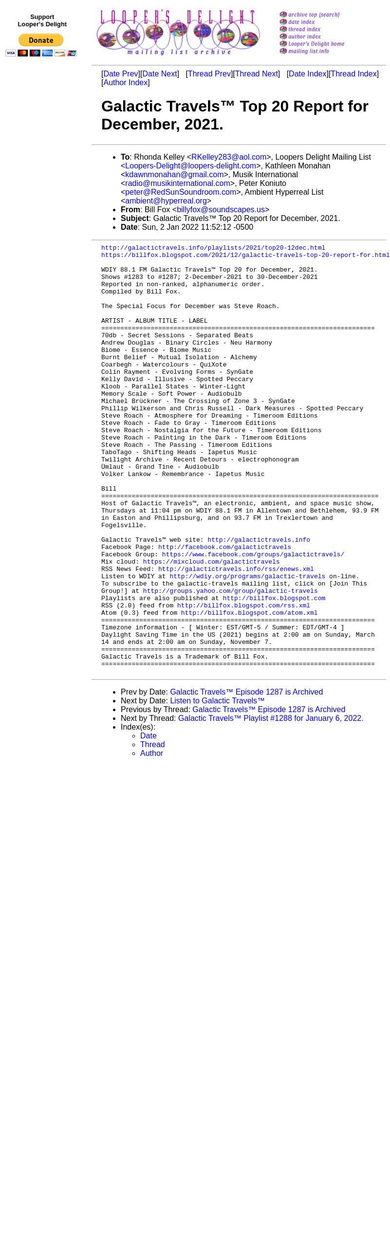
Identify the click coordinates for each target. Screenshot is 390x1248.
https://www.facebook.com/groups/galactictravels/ (253, 616)
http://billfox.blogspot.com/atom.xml (249, 686)
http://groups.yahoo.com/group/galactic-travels (230, 660)
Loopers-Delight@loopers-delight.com (190, 166)
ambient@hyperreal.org (165, 201)
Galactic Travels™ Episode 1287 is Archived (246, 778)
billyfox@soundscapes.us (221, 209)
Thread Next (256, 74)
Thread (152, 830)
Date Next (159, 74)
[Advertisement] (43, 261)
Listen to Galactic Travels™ (217, 787)
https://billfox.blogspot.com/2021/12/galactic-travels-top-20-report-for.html (245, 257)
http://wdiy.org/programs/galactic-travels (247, 643)
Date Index (307, 74)
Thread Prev (209, 74)
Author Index (125, 82)
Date (148, 822)
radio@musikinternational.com (177, 183)
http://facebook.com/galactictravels (224, 608)
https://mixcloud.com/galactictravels (211, 625)
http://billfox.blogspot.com (274, 669)
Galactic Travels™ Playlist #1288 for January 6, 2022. (271, 804)
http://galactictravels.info (258, 599)
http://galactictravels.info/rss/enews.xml (236, 634)
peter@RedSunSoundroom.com (180, 192)
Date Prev (120, 74)
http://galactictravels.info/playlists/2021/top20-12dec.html (213, 248)
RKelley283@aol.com (228, 157)
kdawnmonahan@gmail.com (174, 174)
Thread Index (353, 74)
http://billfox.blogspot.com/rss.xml (243, 678)
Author (151, 839)
